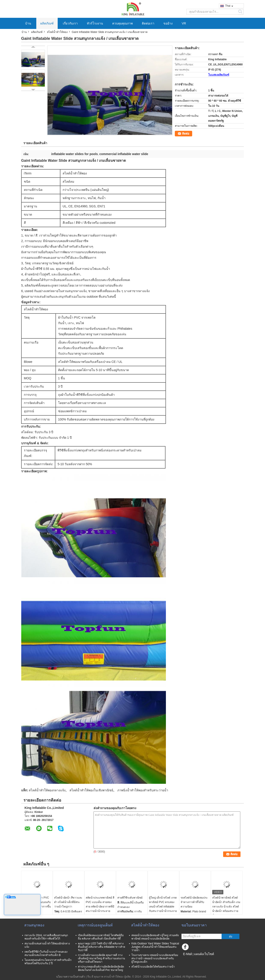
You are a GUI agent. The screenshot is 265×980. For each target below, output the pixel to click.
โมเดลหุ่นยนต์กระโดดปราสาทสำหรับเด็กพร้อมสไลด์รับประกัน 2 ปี (47, 961)
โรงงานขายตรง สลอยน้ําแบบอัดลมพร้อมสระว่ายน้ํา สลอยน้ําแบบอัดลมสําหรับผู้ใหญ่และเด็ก (154, 958)
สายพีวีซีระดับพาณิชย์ (130, 897)
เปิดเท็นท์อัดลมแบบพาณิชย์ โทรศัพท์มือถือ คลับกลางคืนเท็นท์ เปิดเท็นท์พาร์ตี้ (101, 937)
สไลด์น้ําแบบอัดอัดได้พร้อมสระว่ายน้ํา (153, 966)
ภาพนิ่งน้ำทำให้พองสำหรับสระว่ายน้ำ (142, 790)
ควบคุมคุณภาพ (122, 23)
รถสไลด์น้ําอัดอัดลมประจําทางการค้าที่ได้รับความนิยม (194, 902)
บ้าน (28, 23)
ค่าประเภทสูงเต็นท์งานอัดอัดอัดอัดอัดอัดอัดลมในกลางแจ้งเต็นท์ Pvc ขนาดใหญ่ (101, 968)
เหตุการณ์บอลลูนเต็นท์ (95, 925)
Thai (229, 5)
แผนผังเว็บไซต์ (204, 954)
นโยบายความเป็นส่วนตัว (70, 976)
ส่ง (230, 936)
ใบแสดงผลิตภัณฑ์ (218, 74)
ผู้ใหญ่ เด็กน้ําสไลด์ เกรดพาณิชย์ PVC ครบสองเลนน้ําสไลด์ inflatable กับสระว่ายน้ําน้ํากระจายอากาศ (163, 906)
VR (184, 23)
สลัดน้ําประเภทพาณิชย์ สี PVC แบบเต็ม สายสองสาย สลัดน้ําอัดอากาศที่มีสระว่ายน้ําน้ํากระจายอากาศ (100, 906)
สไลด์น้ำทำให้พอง (57, 32)
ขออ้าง (168, 23)
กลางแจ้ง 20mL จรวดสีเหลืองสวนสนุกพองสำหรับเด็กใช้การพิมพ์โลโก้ (46, 937)
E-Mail (187, 954)
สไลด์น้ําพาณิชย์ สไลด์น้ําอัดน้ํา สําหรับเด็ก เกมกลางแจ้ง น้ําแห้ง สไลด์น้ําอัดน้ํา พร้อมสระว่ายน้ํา (226, 906)
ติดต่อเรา (148, 23)
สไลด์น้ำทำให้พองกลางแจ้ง (47, 790)
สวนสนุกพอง (34, 925)
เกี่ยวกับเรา (70, 23)
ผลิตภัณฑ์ (47, 23)
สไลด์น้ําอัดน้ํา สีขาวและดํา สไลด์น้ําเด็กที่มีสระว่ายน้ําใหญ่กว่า (68, 902)
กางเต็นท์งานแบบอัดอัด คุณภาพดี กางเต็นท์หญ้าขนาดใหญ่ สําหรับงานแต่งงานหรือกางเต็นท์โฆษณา (101, 958)
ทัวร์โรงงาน (95, 23)
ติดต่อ (185, 133)
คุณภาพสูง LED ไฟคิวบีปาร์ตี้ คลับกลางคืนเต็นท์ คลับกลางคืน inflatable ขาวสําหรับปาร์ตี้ (101, 947)
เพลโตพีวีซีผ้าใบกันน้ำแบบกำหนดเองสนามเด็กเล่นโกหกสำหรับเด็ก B (45, 953)
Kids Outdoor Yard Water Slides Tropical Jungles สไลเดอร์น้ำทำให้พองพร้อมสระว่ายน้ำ (155, 947)
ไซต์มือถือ (188, 959)
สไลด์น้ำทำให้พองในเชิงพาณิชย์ (91, 790)
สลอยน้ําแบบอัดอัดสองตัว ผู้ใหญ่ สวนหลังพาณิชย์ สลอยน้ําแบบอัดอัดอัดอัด (155, 937)
